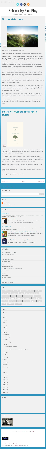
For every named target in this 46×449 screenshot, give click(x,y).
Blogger (32, 431)
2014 (4, 375)
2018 (4, 329)
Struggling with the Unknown (13, 19)
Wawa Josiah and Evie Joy (7, 282)
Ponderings (5, 298)
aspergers (12, 301)
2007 (4, 392)
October (6, 339)
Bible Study (38, 290)
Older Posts (41, 181)
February (6, 364)
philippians (10, 303)
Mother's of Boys (5, 270)
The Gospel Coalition (6, 277)
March (5, 362)
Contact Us (15, 443)
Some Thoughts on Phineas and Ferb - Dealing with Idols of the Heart (23, 231)
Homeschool (6, 295)
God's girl (6, 203)
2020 (4, 325)
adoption (5, 301)
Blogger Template (18, 445)
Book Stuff (14, 293)
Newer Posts (5, 181)
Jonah (19, 295)
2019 (4, 327)
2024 (4, 315)
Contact (12, 2)
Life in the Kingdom (28, 295)
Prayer (12, 298)
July (5, 352)
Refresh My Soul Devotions (23, 298)
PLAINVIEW (22, 431)
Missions (37, 295)
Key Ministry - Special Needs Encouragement (12, 268)
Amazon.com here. (19, 174)
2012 (4, 379)
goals (33, 301)
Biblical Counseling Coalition (8, 254)
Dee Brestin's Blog (6, 261)
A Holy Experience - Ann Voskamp (9, 252)
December (6, 334)
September (6, 342)
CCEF (3, 257)
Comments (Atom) (11, 186)
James (13, 295)
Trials (34, 298)
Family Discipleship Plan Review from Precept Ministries (20, 239)
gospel (39, 301)
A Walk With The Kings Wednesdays (11, 290)
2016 (4, 370)
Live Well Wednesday (6, 226)
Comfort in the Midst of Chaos (8, 259)
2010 (4, 384)
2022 (4, 320)
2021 (4, 322)
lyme (4, 303)
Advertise (10, 443)
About (6, 443)
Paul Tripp (4, 273)
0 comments (41, 117)
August (6, 344)
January (6, 366)
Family (21, 293)
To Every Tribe (5, 280)
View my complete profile (8, 205)
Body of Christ (6, 293)
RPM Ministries (5, 275)
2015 (4, 372)
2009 (4, 387)
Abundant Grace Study (27, 290)
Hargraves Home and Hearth (8, 266)
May (5, 357)
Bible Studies (7, 2)
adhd (39, 298)
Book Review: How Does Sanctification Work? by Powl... (16, 349)
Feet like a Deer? (5, 213)
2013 (4, 377)
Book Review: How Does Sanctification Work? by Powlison (19, 113)
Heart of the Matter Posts (32, 293)
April (5, 359)
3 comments (41, 22)
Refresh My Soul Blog (23, 10)
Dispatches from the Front (7, 264)
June (5, 354)
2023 (4, 317)
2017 (4, 332)
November (6, 337)
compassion (26, 301)
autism (19, 301)
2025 (4, 312)
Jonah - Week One (12, 219)
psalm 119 (18, 303)
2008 (4, 389)
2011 (4, 382)
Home (2, 2)
